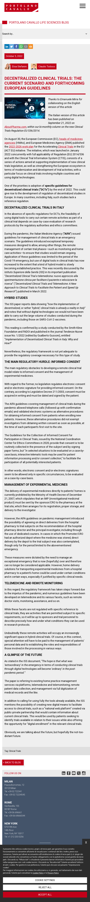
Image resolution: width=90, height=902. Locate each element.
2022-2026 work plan (21, 146)
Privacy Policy (53, 873)
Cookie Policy (38, 873)
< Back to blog (12, 762)
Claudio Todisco (43, 66)
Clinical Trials (65, 146)
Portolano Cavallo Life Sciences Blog (39, 22)
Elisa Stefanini (16, 66)
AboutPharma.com (15, 126)
